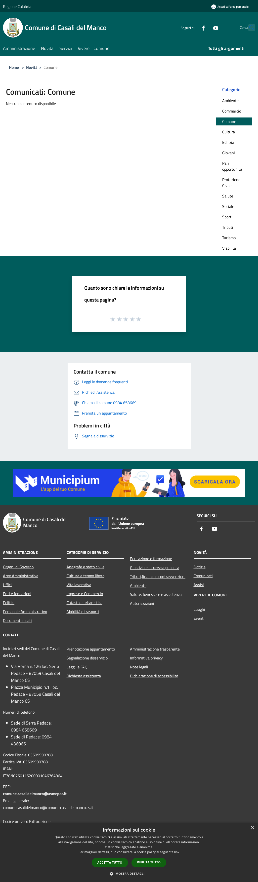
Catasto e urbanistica (84, 603)
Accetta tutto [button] (109, 862)
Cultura (228, 132)
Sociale (228, 206)
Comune (229, 121)
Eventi (199, 618)
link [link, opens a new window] (176, 852)
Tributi (227, 227)
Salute (227, 196)
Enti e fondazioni (17, 594)
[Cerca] (249, 28)
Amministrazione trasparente (155, 649)
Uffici (7, 585)
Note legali (139, 667)
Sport (226, 217)
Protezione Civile (231, 183)
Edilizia (228, 142)
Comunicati (203, 576)
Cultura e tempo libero (85, 576)
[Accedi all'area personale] (230, 6)
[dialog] (129, 852)
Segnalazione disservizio (87, 658)
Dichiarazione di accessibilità (154, 676)
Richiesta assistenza (84, 676)
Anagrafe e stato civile (85, 567)
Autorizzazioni (142, 603)
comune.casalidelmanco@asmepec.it (35, 794)
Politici (8, 603)
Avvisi (199, 585)
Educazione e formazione (151, 559)
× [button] (252, 828)
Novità (31, 67)
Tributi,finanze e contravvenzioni (157, 576)
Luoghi (199, 609)
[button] (129, 873)
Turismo (229, 238)
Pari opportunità (232, 166)
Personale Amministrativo (25, 611)
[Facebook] (192, 27)
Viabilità (229, 248)
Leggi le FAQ (77, 667)
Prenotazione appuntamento (91, 649)
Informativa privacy (146, 658)
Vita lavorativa (79, 585)
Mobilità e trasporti (83, 611)
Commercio (231, 111)
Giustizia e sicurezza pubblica (154, 568)
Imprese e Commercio (85, 594)
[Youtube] (205, 27)
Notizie (200, 567)
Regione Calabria (17, 6)
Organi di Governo (18, 567)
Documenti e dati (17, 620)
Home (14, 67)
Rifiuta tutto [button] (149, 862)
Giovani (228, 153)
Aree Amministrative (20, 576)
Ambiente (230, 101)
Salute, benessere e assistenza (156, 594)
